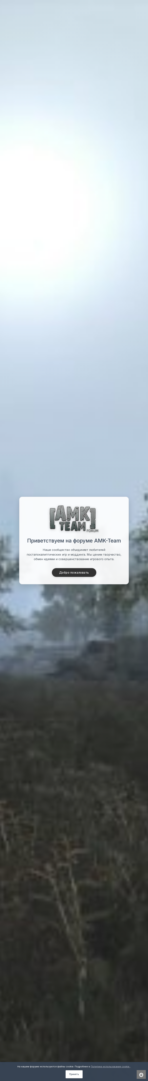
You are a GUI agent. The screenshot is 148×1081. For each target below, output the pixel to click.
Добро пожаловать (74, 572)
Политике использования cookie (110, 1066)
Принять (74, 1074)
